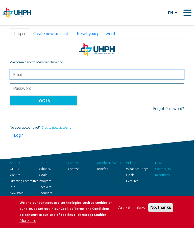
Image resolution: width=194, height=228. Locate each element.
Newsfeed (16, 193)
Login (18, 135)
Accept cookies (131, 207)
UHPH (14, 169)
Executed (132, 181)
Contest (73, 163)
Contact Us (163, 169)
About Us (16, 163)
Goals (43, 175)
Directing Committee (24, 181)
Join (12, 187)
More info (27, 220)
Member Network (109, 163)
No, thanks (160, 207)
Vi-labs (131, 163)
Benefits (102, 169)
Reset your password (96, 33)
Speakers (45, 187)
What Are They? (137, 169)
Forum (43, 163)
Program (45, 181)
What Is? (45, 169)
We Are (15, 175)
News (159, 163)
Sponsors (45, 193)
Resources (162, 175)
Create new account (50, 33)
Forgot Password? (168, 108)
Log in (19, 33)
